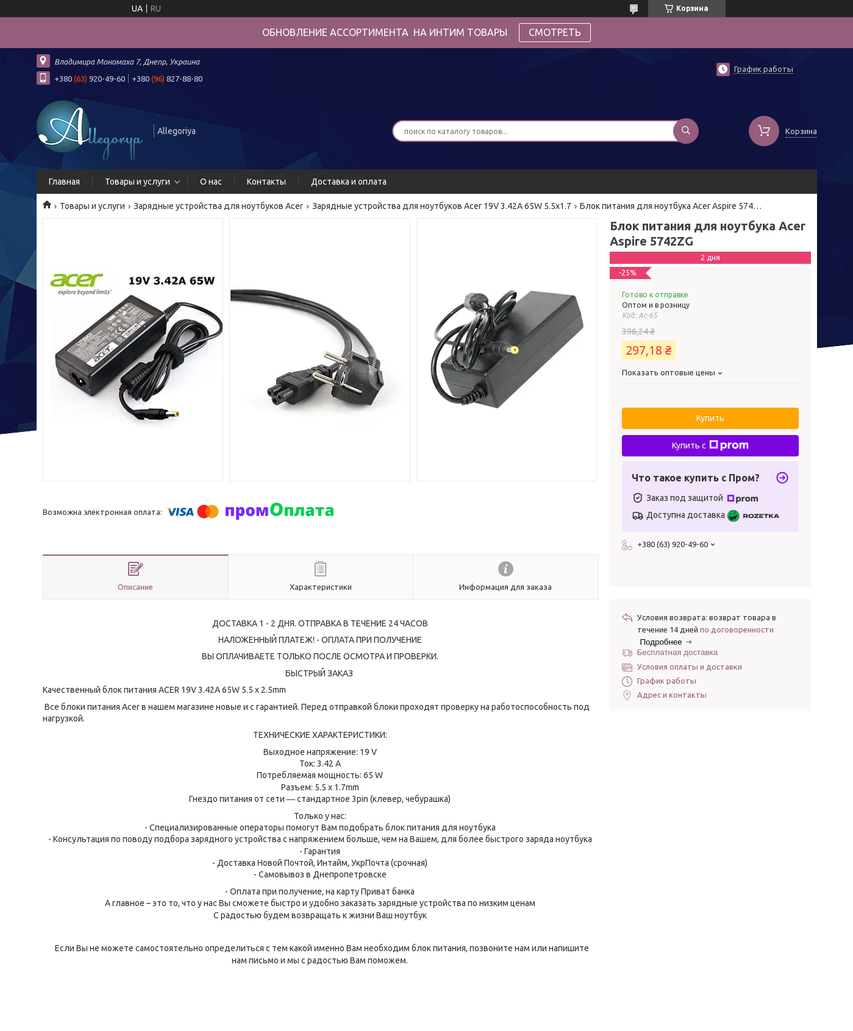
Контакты (266, 181)
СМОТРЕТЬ (555, 32)
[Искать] (686, 131)
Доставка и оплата (349, 181)
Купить (710, 418)
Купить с (710, 445)
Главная (64, 181)
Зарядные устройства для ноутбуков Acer (218, 206)
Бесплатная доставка (677, 652)
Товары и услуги (137, 181)
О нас (211, 181)
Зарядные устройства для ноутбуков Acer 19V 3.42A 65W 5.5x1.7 (441, 206)
